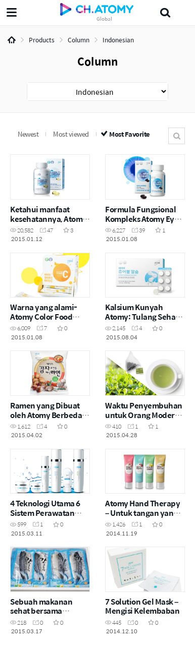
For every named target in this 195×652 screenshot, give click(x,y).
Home (12, 39)
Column (78, 39)
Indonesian (118, 39)
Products (42, 39)
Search (176, 136)
